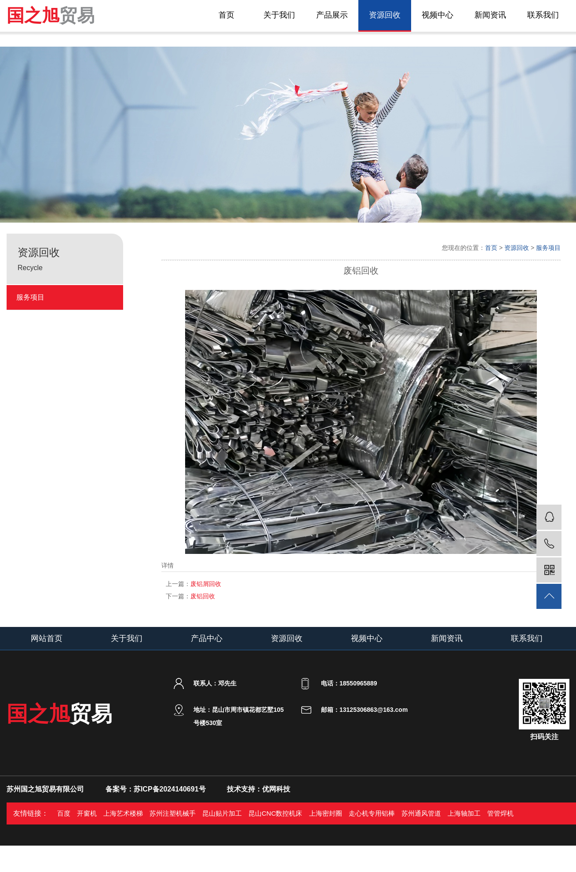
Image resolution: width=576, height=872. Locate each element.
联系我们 (543, 15)
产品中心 (206, 638)
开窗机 (87, 813)
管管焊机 (500, 813)
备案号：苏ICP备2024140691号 (156, 789)
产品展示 (332, 15)
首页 (226, 15)
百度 (63, 813)
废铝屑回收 (193, 583)
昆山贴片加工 (222, 813)
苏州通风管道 (421, 813)
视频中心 (437, 15)
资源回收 (385, 15)
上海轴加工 (464, 813)
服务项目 (30, 297)
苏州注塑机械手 (172, 813)
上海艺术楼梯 (123, 813)
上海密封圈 (325, 813)
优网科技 (276, 789)
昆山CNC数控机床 (275, 813)
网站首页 (46, 638)
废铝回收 (190, 596)
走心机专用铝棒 (372, 813)
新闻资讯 (490, 15)
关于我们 (279, 15)
